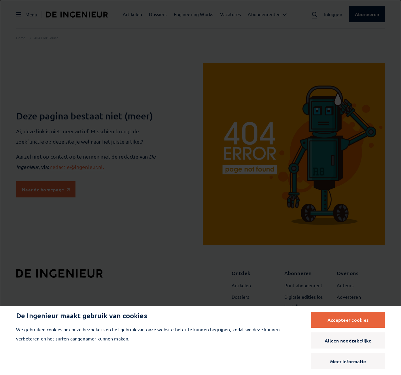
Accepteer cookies (348, 320)
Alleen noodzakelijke (348, 340)
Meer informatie (348, 361)
